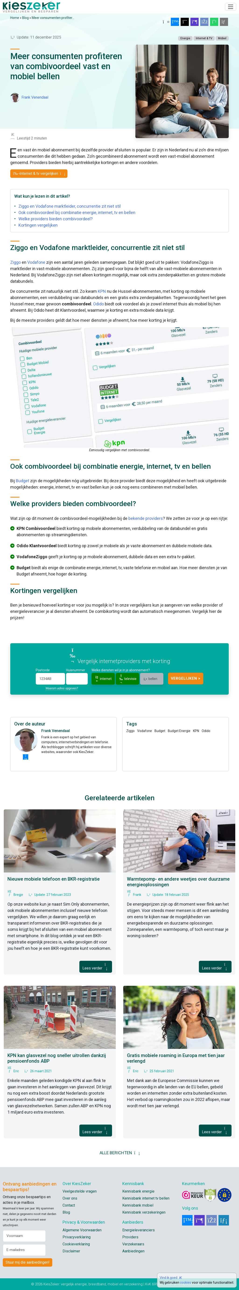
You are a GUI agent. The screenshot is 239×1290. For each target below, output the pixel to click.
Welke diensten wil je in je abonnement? (120, 670)
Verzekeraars (133, 1244)
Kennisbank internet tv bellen (145, 1198)
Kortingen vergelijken (38, 225)
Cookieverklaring (76, 1244)
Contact (69, 1205)
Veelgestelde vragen (80, 1191)
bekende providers (145, 518)
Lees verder (95, 966)
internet (103, 678)
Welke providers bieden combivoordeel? (55, 218)
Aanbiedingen (133, 1251)
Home (14, 18)
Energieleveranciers (138, 1230)
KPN (102, 291)
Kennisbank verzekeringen (143, 1212)
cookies (185, 1282)
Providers (130, 1237)
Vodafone (36, 262)
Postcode (43, 670)
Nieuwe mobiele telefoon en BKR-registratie (53, 879)
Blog (25, 18)
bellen (150, 679)
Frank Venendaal (34, 97)
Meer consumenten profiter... (53, 18)
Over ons (70, 1198)
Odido (98, 303)
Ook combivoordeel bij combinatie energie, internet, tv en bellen (76, 212)
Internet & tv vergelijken (39, 173)
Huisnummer (75, 670)
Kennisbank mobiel (137, 1205)
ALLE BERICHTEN (119, 1152)
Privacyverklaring (77, 1237)
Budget (22, 480)
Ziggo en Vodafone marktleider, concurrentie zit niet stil (69, 206)
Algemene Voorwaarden (82, 1230)
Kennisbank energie (138, 1191)
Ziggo (15, 262)
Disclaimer (71, 1251)
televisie (128, 679)
